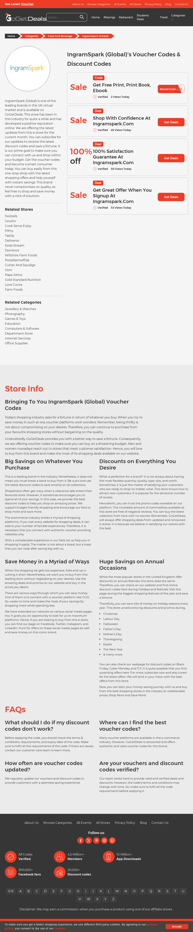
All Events (120, 4)
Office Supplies (16, 343)
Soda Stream (14, 245)
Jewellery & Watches (20, 309)
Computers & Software (22, 328)
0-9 (10, 891)
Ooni (8, 270)
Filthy (9, 231)
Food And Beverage (60, 36)
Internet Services (18, 338)
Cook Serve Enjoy (18, 226)
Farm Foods (14, 289)
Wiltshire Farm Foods (21, 255)
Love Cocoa (13, 284)
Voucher (27, 4)
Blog (168, 4)
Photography (15, 314)
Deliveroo (12, 240)
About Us (77, 4)
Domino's (12, 250)
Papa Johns (13, 275)
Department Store (19, 333)
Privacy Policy (153, 4)
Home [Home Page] (11, 36)
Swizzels (11, 216)
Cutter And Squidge (20, 265)
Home (96, 17)
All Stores (135, 4)
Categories (31, 36)
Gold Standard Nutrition (23, 280)
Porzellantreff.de (17, 260)
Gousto (10, 221)
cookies (59, 928)
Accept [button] (177, 926)
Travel (164, 17)
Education (13, 323)
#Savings (109, 17)
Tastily (9, 235)
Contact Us (181, 4)
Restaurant (126, 17)
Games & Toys (15, 319)
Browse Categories (98, 4)
